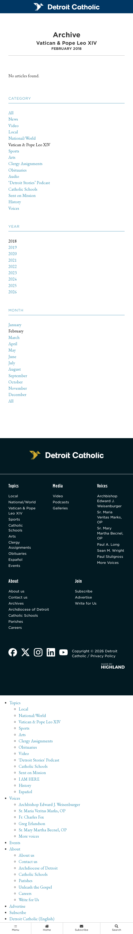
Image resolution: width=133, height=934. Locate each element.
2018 (12, 241)
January (15, 325)
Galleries (60, 508)
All (11, 113)
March (14, 337)
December (17, 394)
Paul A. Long (108, 545)
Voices (13, 208)
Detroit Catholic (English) (31, 920)
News (13, 119)
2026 (12, 291)
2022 (12, 266)
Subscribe (83, 592)
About (14, 850)
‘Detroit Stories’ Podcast (29, 183)
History (14, 202)
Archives (16, 604)
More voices (29, 837)
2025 (12, 285)
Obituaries (17, 170)
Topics (15, 704)
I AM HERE (29, 780)
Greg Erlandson (32, 825)
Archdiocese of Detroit (28, 611)
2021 (12, 260)
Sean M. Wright (110, 551)
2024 (12, 279)
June (12, 356)
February (16, 331)
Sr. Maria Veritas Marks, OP (109, 517)
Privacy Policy (103, 658)
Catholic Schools (22, 189)
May (12, 350)
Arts (11, 157)
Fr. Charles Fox (31, 818)
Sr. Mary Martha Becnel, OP (110, 534)
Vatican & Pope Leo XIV (29, 144)
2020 (12, 254)
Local (13, 132)
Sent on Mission (22, 195)
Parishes (15, 623)
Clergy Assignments (25, 163)
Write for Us (86, 604)
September (17, 375)
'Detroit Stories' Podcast (39, 761)
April (12, 343)
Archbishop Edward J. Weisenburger (109, 501)
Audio (13, 176)
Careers (15, 629)
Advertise (83, 598)
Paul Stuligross (110, 557)
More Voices (108, 563)
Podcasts (61, 502)
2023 (12, 273)
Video (13, 125)
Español (15, 560)
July (11, 362)
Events (14, 567)
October (15, 382)
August (14, 369)
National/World (22, 138)
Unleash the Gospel (35, 888)
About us (16, 592)
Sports (13, 151)
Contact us (18, 598)
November (17, 388)
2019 (12, 247)
